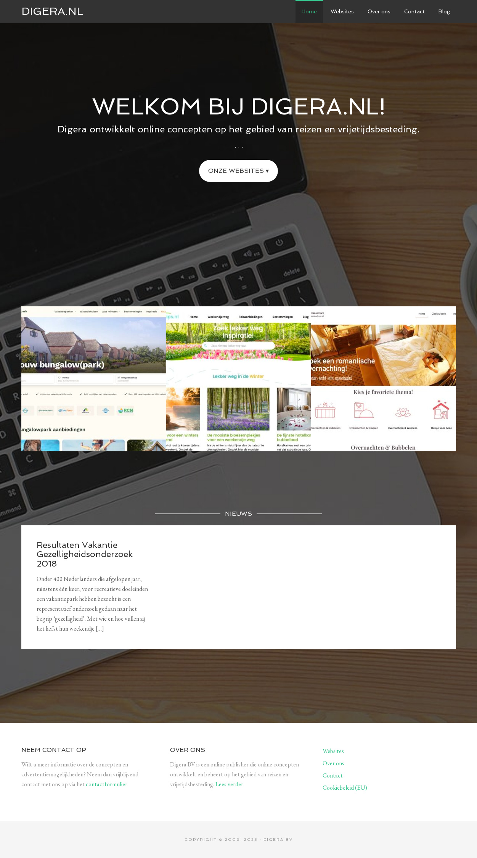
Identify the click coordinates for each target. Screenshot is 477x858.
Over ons (333, 763)
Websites (333, 751)
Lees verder (229, 784)
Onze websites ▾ (238, 170)
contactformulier (106, 784)
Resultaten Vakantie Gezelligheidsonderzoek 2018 (85, 554)
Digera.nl (52, 11)
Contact (333, 775)
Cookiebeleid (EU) (345, 788)
